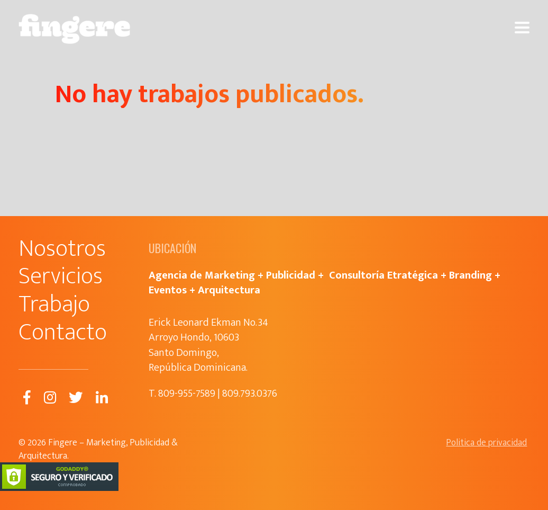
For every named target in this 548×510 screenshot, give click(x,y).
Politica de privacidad (486, 443)
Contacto (63, 332)
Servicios (61, 276)
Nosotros (62, 249)
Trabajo (54, 304)
